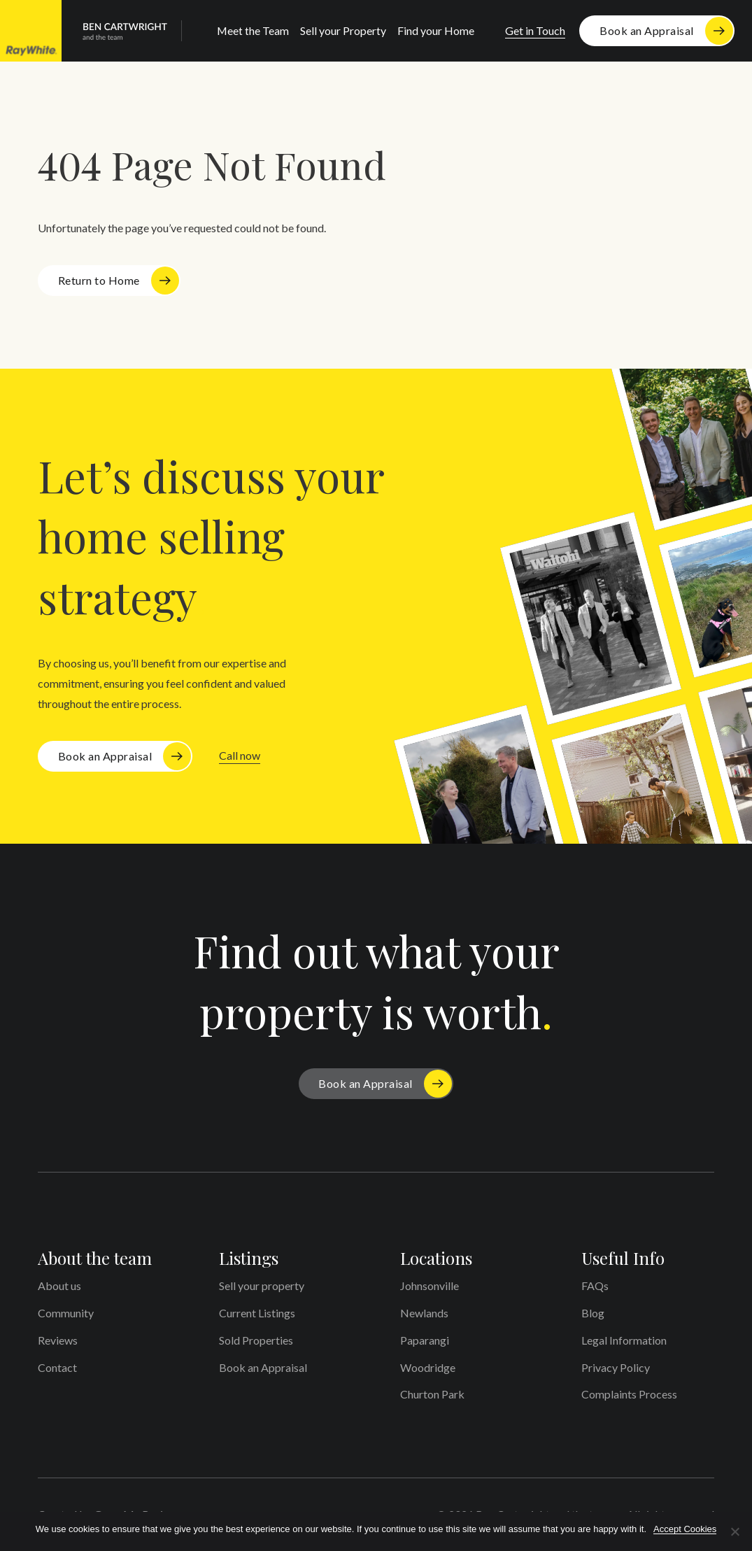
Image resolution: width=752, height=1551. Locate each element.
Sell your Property (343, 30)
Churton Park (432, 1398)
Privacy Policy (615, 1371)
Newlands (424, 1317)
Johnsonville (429, 1290)
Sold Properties (256, 1344)
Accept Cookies (684, 1529)
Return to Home (99, 280)
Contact (57, 1371)
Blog (592, 1317)
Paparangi (424, 1344)
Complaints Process (629, 1398)
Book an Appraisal (647, 30)
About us (59, 1290)
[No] (735, 1531)
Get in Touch (535, 30)
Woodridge (427, 1371)
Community (66, 1317)
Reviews (58, 1344)
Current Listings (257, 1317)
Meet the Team (253, 30)
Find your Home (435, 30)
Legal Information (624, 1344)
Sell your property (261, 1290)
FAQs (595, 1290)
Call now (239, 755)
